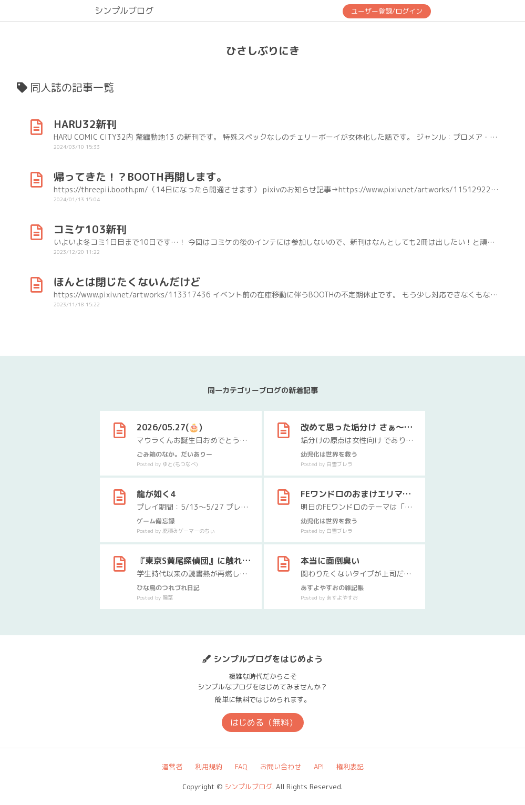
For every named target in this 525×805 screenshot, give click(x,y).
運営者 (172, 766)
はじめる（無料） (263, 722)
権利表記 (350, 766)
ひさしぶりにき (263, 50)
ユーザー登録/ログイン (387, 11)
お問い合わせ (280, 766)
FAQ (241, 766)
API (319, 766)
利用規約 (208, 766)
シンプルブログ (124, 10)
